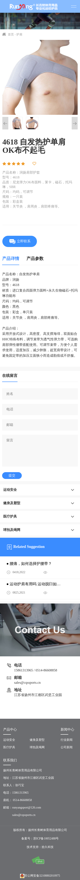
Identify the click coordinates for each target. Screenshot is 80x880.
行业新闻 (67, 739)
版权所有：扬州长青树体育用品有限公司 (40, 830)
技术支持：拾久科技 (40, 847)
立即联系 (19, 241)
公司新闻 (67, 747)
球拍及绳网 (11, 530)
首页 (11, 34)
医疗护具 (10, 516)
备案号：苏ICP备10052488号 (40, 838)
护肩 (19, 34)
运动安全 (10, 489)
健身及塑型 (11, 503)
